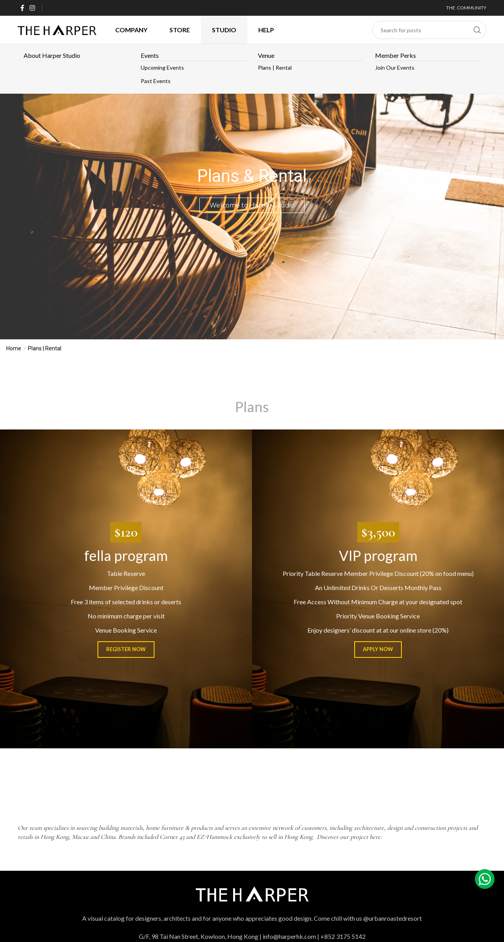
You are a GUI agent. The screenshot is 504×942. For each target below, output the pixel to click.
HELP (266, 29)
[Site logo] (57, 29)
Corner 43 (172, 837)
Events (150, 55)
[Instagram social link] (32, 8)
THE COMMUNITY (466, 8)
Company (131, 29)
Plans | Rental (275, 67)
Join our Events (394, 67)
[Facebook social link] (22, 8)
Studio (224, 29)
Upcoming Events (162, 67)
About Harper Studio (52, 55)
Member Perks (395, 55)
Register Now (126, 649)
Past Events (156, 81)
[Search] (429, 30)
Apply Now (378, 649)
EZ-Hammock (214, 837)
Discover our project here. (350, 837)
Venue (266, 55)
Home (13, 348)
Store (179, 29)
